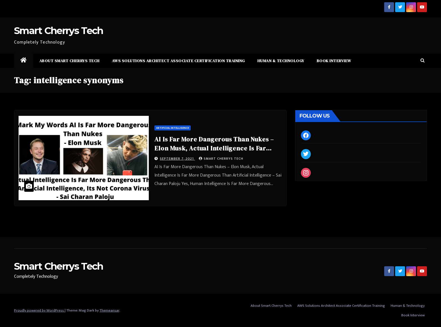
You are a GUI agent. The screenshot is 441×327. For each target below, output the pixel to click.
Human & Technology (280, 61)
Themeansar (109, 310)
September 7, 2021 (177, 158)
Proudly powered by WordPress (39, 310)
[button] (422, 60)
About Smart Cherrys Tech (69, 61)
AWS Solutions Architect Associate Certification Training (178, 61)
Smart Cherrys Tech (58, 31)
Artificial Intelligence (172, 128)
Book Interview (334, 61)
